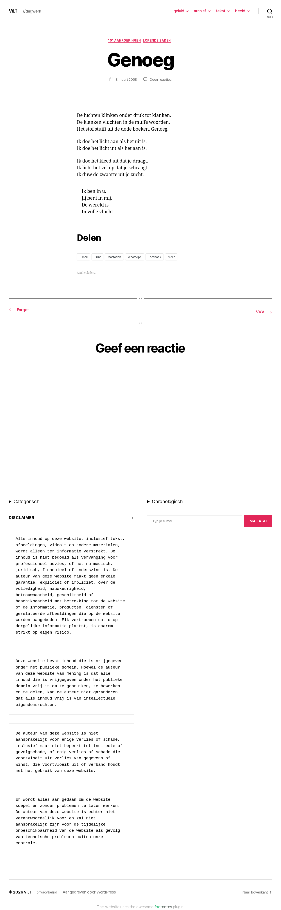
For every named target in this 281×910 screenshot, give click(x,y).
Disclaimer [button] (21, 518)
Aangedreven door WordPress (93, 893)
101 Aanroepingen (123, 42)
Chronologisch (167, 502)
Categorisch (26, 502)
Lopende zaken (160, 42)
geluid (178, 11)
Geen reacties (161, 81)
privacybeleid (49, 893)
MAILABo (258, 522)
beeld (240, 11)
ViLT (14, 11)
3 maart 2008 (126, 81)
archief (200, 11)
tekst (220, 11)
